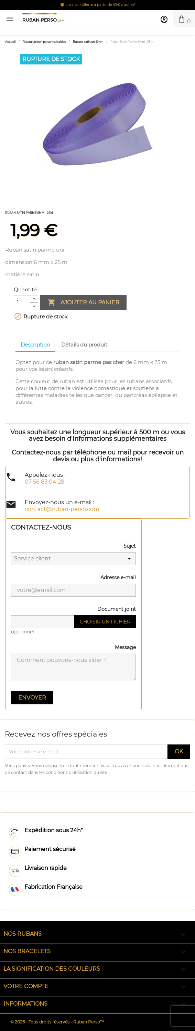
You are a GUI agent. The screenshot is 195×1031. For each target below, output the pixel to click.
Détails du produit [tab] (84, 344)
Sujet (129, 546)
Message (125, 647)
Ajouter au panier (83, 302)
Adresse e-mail (118, 577)
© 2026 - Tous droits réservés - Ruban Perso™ (57, 1021)
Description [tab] (35, 344)
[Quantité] (22, 302)
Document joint (116, 609)
